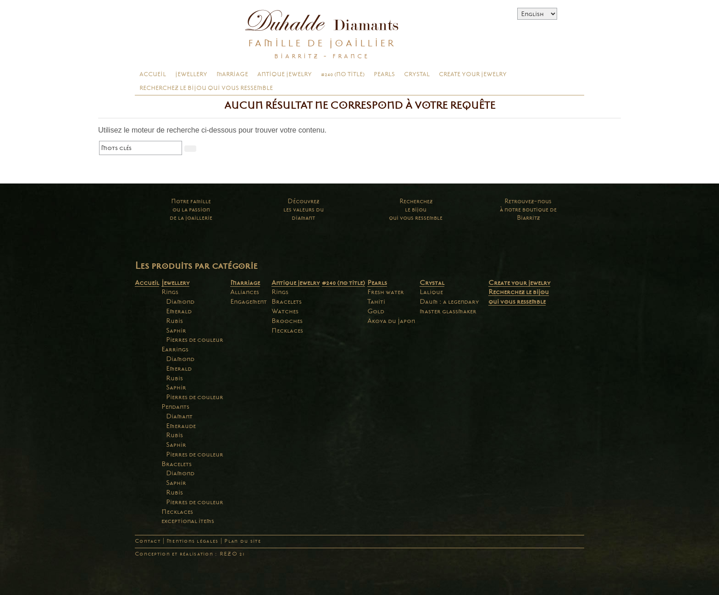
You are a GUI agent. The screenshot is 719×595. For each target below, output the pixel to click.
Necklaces (177, 511)
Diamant (179, 416)
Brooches (287, 320)
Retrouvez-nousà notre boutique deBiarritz (528, 209)
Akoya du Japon (391, 320)
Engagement (248, 301)
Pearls (384, 74)
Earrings (174, 349)
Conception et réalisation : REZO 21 (190, 554)
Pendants (175, 406)
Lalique (431, 291)
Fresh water (385, 291)
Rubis (174, 320)
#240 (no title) (343, 74)
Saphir (176, 330)
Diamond (180, 301)
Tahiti (376, 301)
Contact (147, 541)
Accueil (152, 74)
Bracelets (176, 463)
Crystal (417, 74)
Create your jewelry (473, 74)
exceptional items (187, 520)
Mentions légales (192, 541)
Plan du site (242, 541)
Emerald (179, 311)
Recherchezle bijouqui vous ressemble (415, 209)
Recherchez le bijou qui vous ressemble (206, 88)
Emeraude (181, 425)
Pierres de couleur (194, 339)
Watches (285, 311)
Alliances (244, 291)
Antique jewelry (284, 74)
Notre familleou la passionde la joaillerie (191, 209)
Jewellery (191, 74)
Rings (169, 291)
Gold (375, 311)
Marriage (232, 74)
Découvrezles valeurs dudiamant (303, 209)
